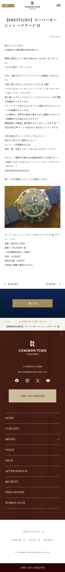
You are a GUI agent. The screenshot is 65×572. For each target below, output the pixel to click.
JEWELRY (16, 540)
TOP (8, 321)
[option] (57, 569)
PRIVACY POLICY (31, 532)
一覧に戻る (32, 303)
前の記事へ (13, 284)
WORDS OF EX (15, 502)
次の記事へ (51, 284)
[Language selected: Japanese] (8, 5)
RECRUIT (11, 481)
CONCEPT (12, 428)
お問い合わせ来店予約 (32, 396)
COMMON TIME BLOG (33, 321)
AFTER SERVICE (16, 471)
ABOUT (32, 540)
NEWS (9, 418)
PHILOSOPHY (15, 492)
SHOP (9, 460)
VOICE (9, 449)
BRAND (10, 439)
